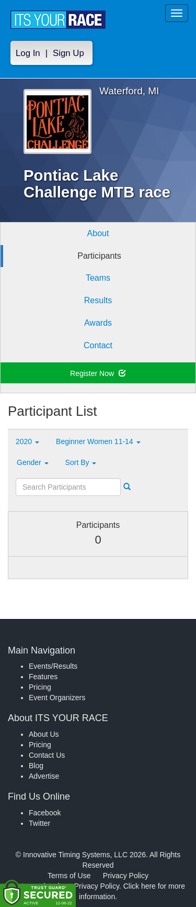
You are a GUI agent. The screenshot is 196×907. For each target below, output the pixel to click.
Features (43, 676)
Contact (98, 345)
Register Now (98, 373)
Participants (99, 255)
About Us (44, 734)
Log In (28, 53)
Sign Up (68, 53)
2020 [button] (27, 441)
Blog (36, 765)
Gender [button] (33, 462)
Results (98, 300)
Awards (98, 322)
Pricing (40, 687)
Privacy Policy (125, 875)
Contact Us (47, 755)
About (98, 233)
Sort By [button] (81, 462)
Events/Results (53, 666)
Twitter (39, 823)
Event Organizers (57, 697)
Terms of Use (69, 875)
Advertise (44, 776)
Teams (98, 277)
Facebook (45, 813)
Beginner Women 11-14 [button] (98, 441)
